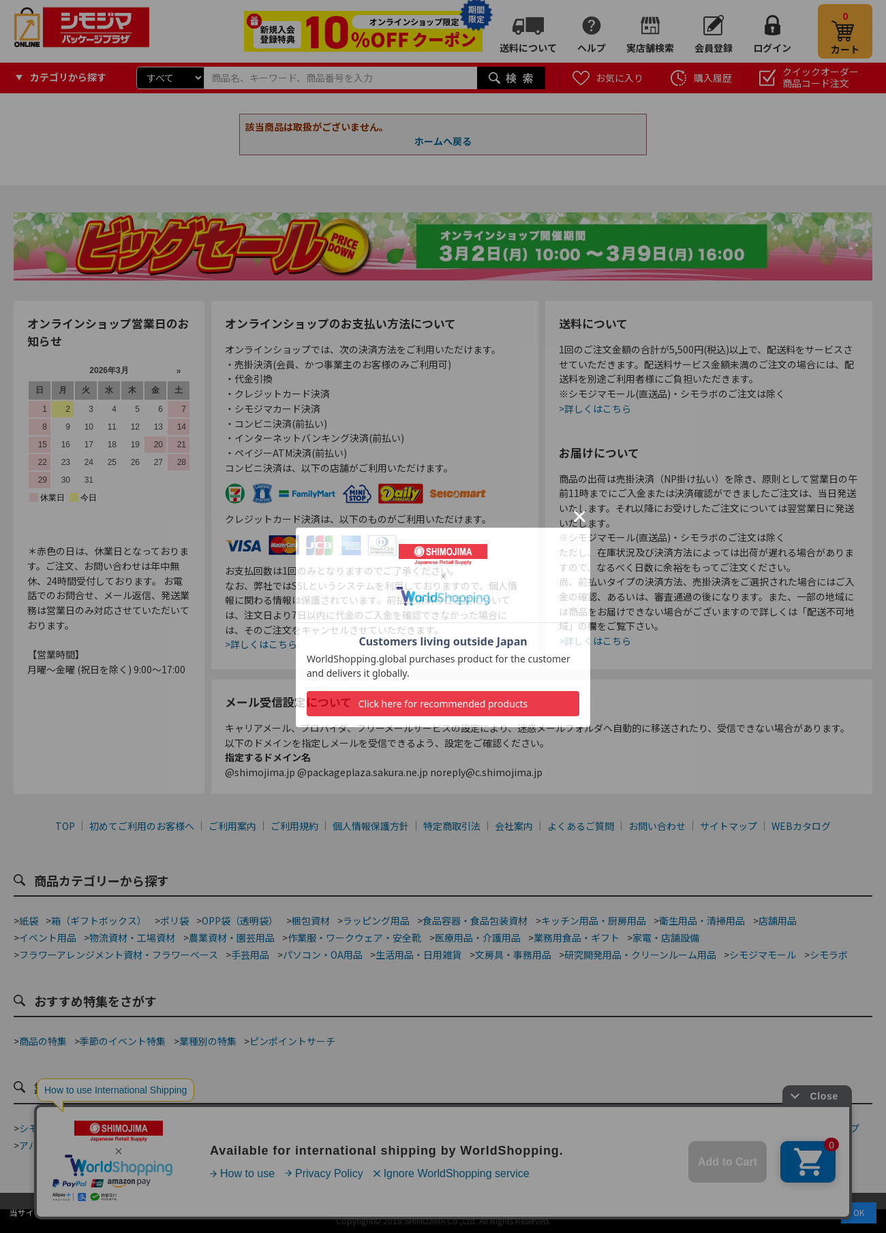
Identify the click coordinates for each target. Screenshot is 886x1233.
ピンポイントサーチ (292, 1041)
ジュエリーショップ (368, 1145)
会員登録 (713, 47)
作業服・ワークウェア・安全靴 (354, 937)
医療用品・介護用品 (478, 937)
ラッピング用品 (376, 920)
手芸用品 (250, 954)
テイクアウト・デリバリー (156, 1128)
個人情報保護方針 (371, 826)
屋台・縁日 (490, 1145)
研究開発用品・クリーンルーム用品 (640, 954)
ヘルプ (591, 47)
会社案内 (514, 826)
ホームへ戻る (443, 141)
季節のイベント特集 (123, 1041)
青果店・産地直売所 (151, 1145)
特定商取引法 (451, 826)
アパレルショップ (57, 1145)
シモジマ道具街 (52, 1128)
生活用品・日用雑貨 (418, 954)
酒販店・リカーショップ (260, 1145)
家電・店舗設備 (665, 937)
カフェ (378, 1128)
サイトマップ (728, 826)
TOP (65, 826)
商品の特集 (43, 1041)
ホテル (439, 1145)
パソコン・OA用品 (323, 954)
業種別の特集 (207, 1041)
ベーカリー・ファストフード (289, 1128)
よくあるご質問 (580, 826)
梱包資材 (311, 920)
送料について (528, 47)
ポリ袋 (174, 920)
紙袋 (28, 920)
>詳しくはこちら (261, 644)
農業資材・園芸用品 (232, 937)
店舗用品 (778, 920)
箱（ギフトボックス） (99, 920)
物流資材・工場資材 (132, 937)
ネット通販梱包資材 (557, 1128)
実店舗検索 (650, 47)
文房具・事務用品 (513, 954)
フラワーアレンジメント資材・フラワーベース (118, 954)
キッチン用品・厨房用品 (593, 920)
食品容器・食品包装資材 (475, 920)
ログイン (772, 47)
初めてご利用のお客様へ (141, 826)
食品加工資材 (642, 1128)
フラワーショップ (821, 1128)
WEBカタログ (801, 826)
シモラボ (829, 954)
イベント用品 (47, 937)
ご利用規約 (294, 826)
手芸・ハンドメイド (727, 1128)
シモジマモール (762, 954)
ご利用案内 (232, 826)
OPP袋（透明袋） (240, 920)
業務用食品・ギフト (577, 937)
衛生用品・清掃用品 (702, 920)
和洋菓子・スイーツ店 (454, 1128)
